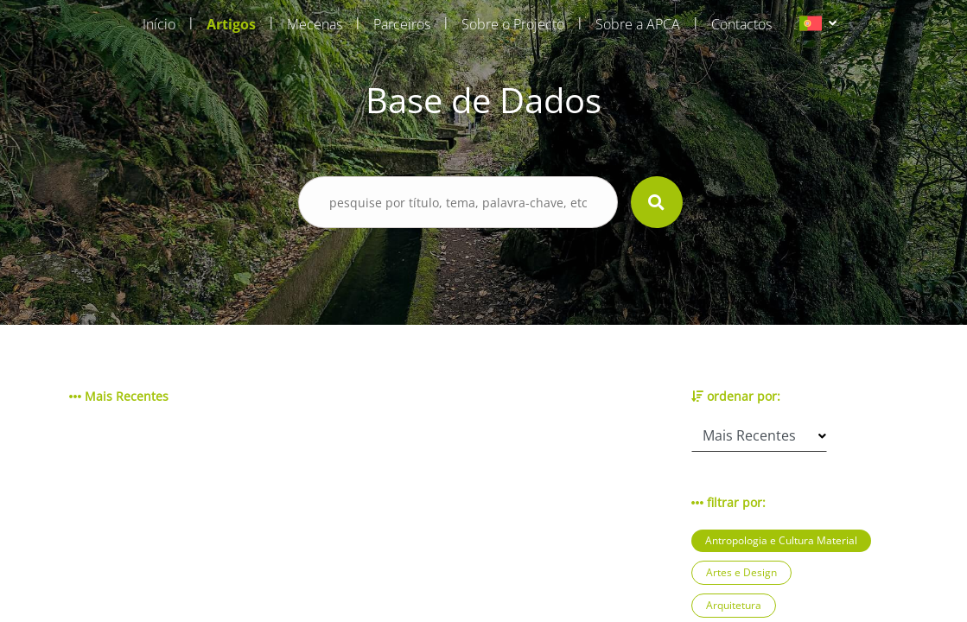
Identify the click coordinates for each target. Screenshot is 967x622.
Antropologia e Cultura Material (781, 540)
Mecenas (314, 24)
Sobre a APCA (637, 24)
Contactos (741, 24)
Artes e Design (741, 572)
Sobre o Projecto (512, 24)
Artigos (231, 24)
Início (159, 24)
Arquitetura (733, 605)
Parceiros (401, 24)
